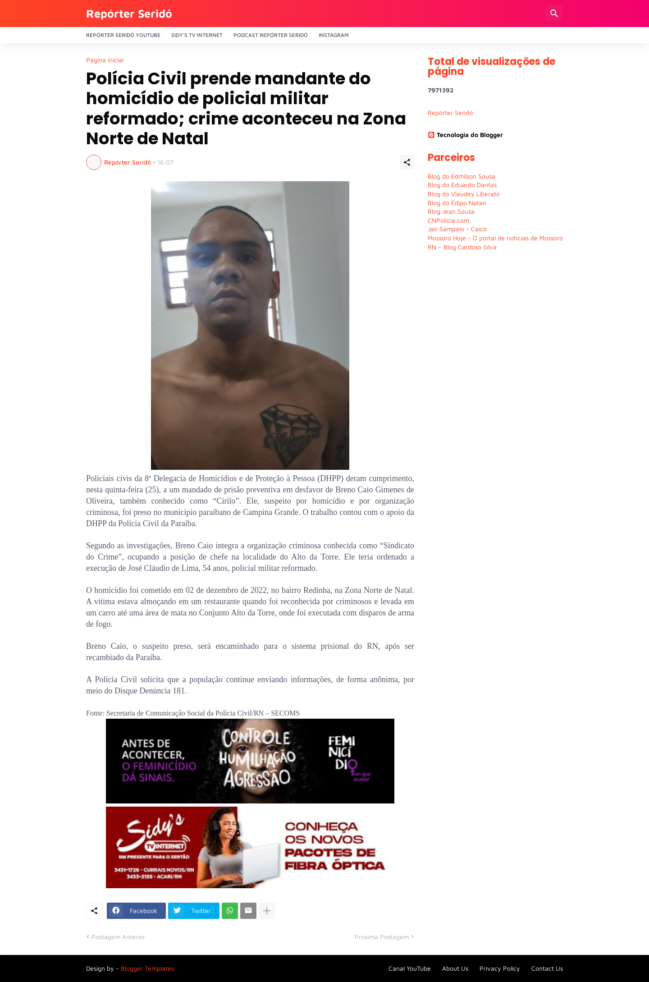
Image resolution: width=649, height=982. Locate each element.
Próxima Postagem (382, 937)
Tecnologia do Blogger (465, 134)
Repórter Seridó (129, 13)
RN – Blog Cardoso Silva (462, 247)
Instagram (334, 35)
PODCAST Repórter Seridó (270, 35)
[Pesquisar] (554, 13)
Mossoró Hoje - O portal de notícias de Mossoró (495, 238)
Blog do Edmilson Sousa (461, 176)
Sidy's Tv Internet (197, 35)
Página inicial (104, 60)
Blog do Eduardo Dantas (462, 184)
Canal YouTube (409, 968)
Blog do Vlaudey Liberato (464, 193)
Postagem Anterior (118, 937)
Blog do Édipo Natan (457, 202)
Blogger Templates (147, 968)
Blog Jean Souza (451, 211)
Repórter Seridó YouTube (123, 35)
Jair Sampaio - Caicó (457, 229)
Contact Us (547, 968)
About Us (455, 968)
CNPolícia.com (448, 220)
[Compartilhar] (407, 162)
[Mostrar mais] (267, 911)
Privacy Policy (500, 968)
